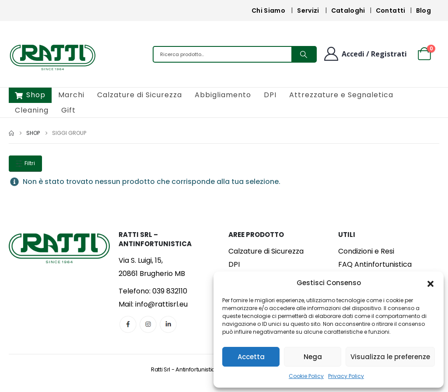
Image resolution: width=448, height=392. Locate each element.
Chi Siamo (268, 10)
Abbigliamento (223, 95)
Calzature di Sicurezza (139, 95)
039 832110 (169, 291)
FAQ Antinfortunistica (375, 264)
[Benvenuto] (365, 54)
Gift (68, 110)
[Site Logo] (52, 56)
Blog (423, 10)
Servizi (308, 10)
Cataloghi (348, 10)
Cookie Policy (306, 376)
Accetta (251, 356)
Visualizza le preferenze (390, 356)
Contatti (391, 10)
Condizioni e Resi (366, 251)
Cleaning (32, 110)
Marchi (71, 95)
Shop (30, 95)
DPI (270, 95)
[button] (430, 283)
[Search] (303, 54)
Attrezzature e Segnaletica (341, 95)
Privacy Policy (346, 376)
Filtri (25, 163)
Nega (313, 356)
